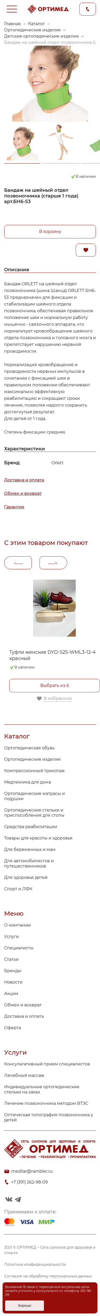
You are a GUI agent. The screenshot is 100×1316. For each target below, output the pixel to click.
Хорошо (24, 1305)
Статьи (11, 959)
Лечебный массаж (24, 1075)
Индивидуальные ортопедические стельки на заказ (41, 1089)
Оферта (12, 1027)
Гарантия (14, 506)
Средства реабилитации (30, 826)
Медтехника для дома (27, 782)
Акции (11, 993)
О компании (17, 925)
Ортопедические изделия (32, 29)
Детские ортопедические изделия (41, 36)
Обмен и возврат (23, 493)
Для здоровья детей (26, 877)
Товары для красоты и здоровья (38, 838)
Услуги (11, 936)
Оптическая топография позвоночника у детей (48, 1117)
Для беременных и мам (30, 849)
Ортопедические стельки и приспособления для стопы (34, 813)
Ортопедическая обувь (29, 747)
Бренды (12, 970)
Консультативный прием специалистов (47, 1064)
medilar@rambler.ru (32, 1171)
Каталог (36, 23)
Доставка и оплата (24, 480)
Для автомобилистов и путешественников (29, 863)
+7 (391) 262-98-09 (29, 1182)
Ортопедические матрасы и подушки (34, 796)
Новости (13, 982)
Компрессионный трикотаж (34, 770)
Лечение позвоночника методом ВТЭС (46, 1103)
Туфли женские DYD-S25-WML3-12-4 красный (52, 655)
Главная (12, 23)
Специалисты (19, 947)
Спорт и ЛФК (18, 888)
